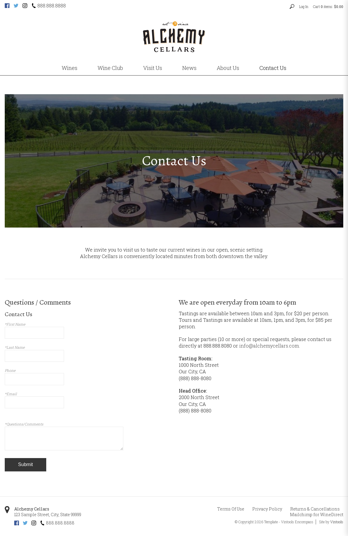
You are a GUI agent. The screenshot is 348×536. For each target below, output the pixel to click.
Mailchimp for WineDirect (316, 514)
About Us (228, 67)
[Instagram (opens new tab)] (25, 6)
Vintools (336, 521)
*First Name (15, 324)
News (189, 67)
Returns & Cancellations (315, 509)
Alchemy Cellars (31, 509)
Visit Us (152, 67)
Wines (69, 67)
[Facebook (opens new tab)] (7, 6)
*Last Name (15, 347)
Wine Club (110, 67)
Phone (10, 370)
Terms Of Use (230, 509)
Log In (303, 6)
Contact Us (272, 67)
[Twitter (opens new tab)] (16, 6)
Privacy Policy (267, 509)
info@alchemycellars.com (269, 346)
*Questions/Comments (24, 424)
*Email (11, 393)
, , (47, 514)
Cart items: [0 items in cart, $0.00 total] (328, 6)
